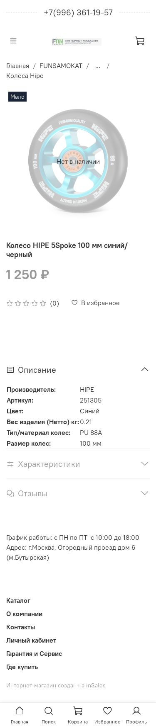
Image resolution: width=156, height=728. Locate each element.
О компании (24, 613)
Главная (17, 65)
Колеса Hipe (25, 75)
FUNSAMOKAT (61, 65)
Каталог (18, 600)
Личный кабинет (31, 640)
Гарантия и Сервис (34, 653)
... (97, 65)
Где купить (22, 666)
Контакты (20, 627)
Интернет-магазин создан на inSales (56, 685)
